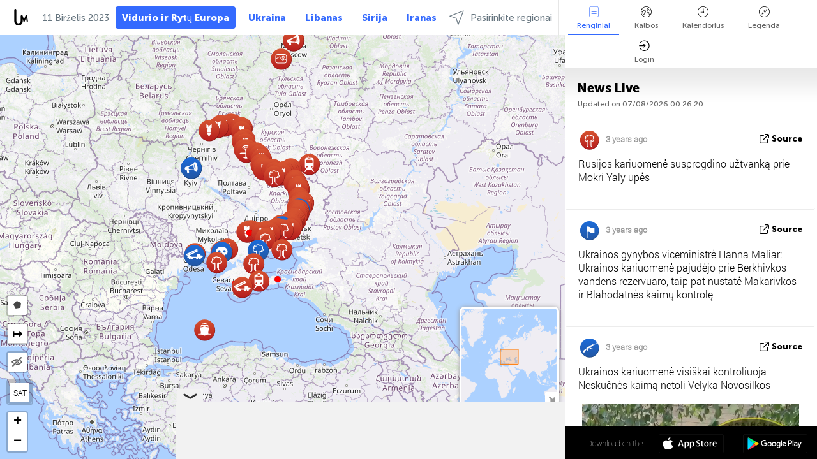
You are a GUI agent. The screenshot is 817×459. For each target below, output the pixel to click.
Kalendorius (703, 18)
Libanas (324, 18)
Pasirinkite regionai (500, 17)
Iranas (422, 18)
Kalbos (646, 18)
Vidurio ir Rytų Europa (175, 18)
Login (644, 52)
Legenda (764, 18)
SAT (20, 393)
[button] (277, 279)
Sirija (374, 18)
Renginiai (593, 18)
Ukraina (267, 18)
